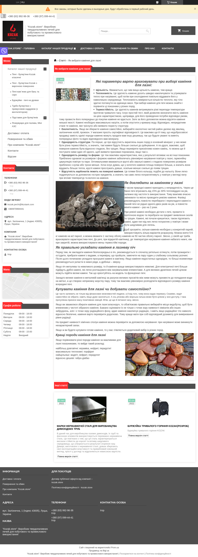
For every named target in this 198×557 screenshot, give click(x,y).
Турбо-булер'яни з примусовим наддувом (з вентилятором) (25, 109)
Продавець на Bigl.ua (99, 550)
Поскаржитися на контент (132, 554)
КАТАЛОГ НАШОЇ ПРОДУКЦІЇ (57, 48)
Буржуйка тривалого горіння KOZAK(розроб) (158, 426)
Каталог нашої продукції (22, 68)
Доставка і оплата (18, 133)
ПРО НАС (150, 48)
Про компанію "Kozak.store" (24, 144)
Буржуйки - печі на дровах (25, 100)
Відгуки (12, 156)
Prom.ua (115, 547)
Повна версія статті (68, 456)
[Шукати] (148, 31)
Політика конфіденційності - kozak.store (72, 487)
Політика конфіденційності (158, 554)
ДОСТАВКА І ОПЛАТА (92, 48)
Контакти (13, 150)
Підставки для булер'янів (25, 117)
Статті (62, 60)
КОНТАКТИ (168, 48)
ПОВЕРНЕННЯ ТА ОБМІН (124, 48)
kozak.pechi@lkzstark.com (21, 204)
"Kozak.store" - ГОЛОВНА (19, 48)
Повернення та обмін (20, 138)
